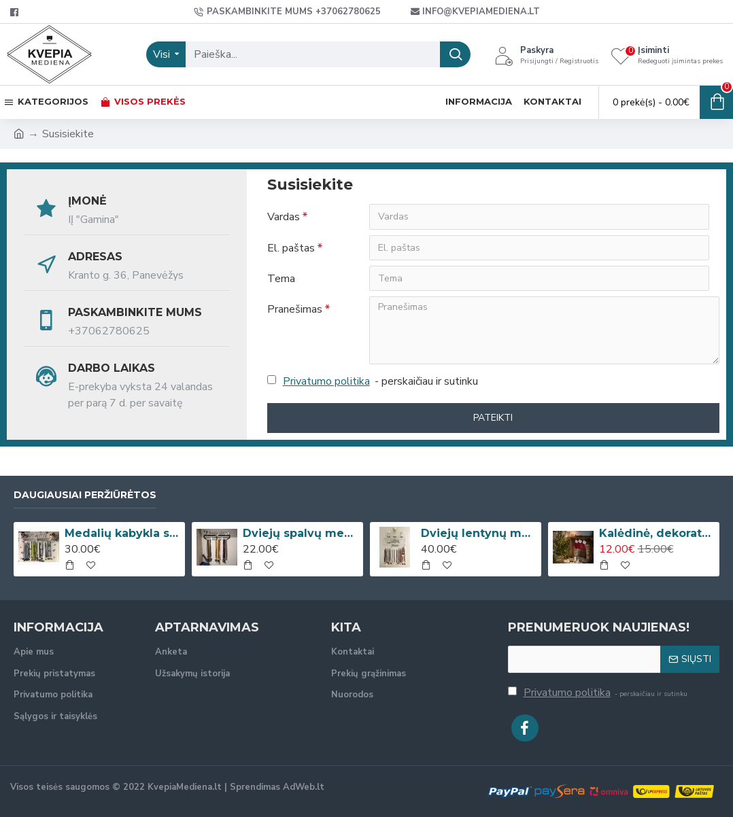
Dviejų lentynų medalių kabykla (479, 533)
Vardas (283, 216)
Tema (281, 279)
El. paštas (291, 248)
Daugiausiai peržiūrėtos (85, 495)
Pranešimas (294, 310)
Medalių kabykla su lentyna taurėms (123, 533)
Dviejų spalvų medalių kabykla (301, 533)
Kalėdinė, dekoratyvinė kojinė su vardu (657, 533)
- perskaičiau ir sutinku (372, 383)
